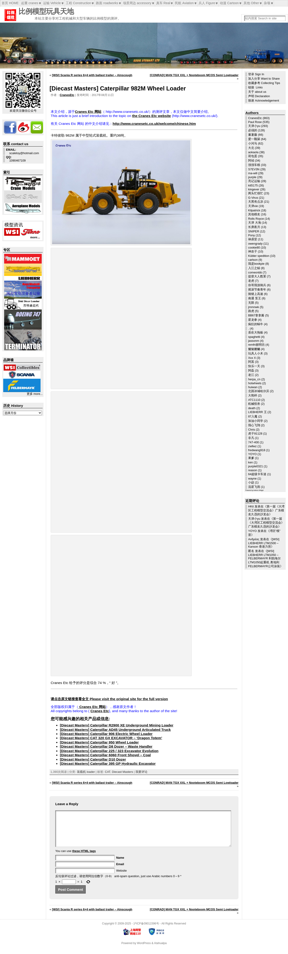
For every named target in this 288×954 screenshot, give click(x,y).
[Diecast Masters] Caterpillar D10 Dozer (93, 759)
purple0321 (255, 466)
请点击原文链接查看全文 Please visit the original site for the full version (109, 699)
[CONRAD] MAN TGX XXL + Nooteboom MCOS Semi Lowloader (194, 75)
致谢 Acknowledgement (263, 100)
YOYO (252, 454)
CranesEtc (67, 95)
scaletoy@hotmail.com (22, 151)
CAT (107, 772)
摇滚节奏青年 (257, 289)
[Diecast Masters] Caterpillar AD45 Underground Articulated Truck (115, 730)
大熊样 (252, 395)
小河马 (252, 143)
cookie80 (254, 247)
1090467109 (16, 158)
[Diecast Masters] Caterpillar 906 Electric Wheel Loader (106, 734)
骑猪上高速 (255, 294)
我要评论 (141, 772)
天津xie (253, 206)
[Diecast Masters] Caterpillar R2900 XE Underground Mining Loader (116, 725)
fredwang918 (256, 450)
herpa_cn (254, 379)
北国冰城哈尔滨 (258, 391)
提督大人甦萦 (257, 276)
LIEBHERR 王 (257, 412)
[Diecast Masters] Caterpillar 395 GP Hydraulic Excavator (108, 763)
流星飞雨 (254, 487)
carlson (253, 259)
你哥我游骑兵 (257, 285)
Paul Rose (255, 122)
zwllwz (252, 446)
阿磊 (251, 370)
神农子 (252, 251)
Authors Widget (258, 490)
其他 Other (251, 3)
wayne (252, 478)
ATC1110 (254, 400)
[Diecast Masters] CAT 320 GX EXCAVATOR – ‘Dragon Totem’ (111, 738)
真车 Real (163, 3)
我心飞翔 (254, 425)
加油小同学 (255, 421)
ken (250, 462)
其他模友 (254, 214)
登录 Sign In (256, 74)
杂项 (267, 3)
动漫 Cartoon (229, 3)
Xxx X (252, 358)
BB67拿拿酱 (256, 315)
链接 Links (255, 87)
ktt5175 (253, 185)
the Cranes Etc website (151, 116)
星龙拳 (252, 319)
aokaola (253, 152)
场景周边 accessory (137, 3)
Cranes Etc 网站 (88, 112)
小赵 (251, 482)
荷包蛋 (252, 156)
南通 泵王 (254, 298)
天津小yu (254, 126)
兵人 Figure (207, 3)
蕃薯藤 (252, 134)
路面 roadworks (107, 3)
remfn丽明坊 (256, 344)
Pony (251, 235)
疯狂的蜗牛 (255, 324)
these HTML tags (84, 858)
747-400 (253, 442)
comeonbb (255, 272)
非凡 (251, 438)
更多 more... (35, 394)
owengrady (255, 243)
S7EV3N (253, 169)
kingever (253, 189)
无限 (251, 302)
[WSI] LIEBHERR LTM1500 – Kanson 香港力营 (263, 542)
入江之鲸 (254, 268)
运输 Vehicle (52, 3)
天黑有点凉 (255, 201)
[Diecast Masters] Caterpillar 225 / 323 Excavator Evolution (109, 751)
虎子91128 (255, 433)
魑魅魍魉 (254, 349)
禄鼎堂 (252, 239)
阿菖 (251, 361)
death (252, 408)
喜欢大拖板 (255, 332)
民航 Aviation (184, 3)
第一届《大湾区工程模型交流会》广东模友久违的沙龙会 (266, 510)
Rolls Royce (256, 218)
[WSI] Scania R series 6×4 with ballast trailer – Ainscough (92, 75)
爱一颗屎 (254, 139)
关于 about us (257, 91)
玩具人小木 (255, 353)
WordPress (144, 950)
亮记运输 (254, 181)
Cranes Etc (99, 711)
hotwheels (255, 383)
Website (121, 877)
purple (252, 177)
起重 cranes (29, 3)
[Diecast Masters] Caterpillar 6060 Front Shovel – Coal (105, 755)
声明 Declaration (259, 96)
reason (252, 470)
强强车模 (254, 165)
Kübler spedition (258, 256)
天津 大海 (254, 222)
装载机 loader (86, 772)
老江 (251, 375)
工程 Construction (78, 3)
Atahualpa (160, 950)
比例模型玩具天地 (46, 11)
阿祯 (251, 160)
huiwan (253, 387)
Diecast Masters (122, 772)
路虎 (251, 311)
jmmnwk (253, 307)
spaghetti (254, 337)
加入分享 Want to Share (264, 78)
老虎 (251, 280)
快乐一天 (254, 366)
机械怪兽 (254, 403)
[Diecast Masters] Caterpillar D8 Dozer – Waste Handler (106, 746)
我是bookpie (256, 263)
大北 (251, 148)
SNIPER (253, 231)
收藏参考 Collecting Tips (264, 83)
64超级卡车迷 (257, 474)
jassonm (253, 340)
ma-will (252, 173)
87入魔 (252, 416)
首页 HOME (10, 3)
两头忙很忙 (255, 193)
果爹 (251, 458)
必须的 (252, 130)
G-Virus (253, 197)
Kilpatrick (254, 210)
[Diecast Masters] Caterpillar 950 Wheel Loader (99, 742)
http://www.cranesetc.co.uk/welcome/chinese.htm (154, 124)
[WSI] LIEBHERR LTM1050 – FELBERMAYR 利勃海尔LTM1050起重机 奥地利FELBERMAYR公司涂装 (264, 558)
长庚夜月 (254, 227)
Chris (251, 429)
